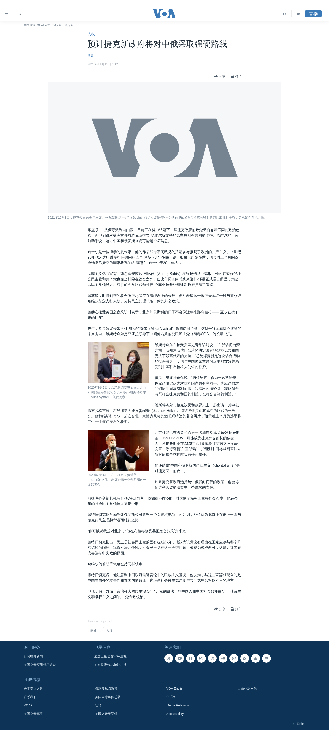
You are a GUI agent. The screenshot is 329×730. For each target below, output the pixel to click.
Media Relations (177, 705)
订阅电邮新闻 (33, 656)
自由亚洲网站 (247, 688)
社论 (98, 705)
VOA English (175, 688)
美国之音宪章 (33, 714)
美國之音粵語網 (106, 714)
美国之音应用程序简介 (40, 665)
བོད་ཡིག (170, 697)
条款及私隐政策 (106, 688)
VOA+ (28, 705)
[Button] (219, 76)
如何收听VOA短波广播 (110, 665)
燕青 (91, 56)
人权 (91, 34)
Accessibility (175, 714)
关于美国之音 (33, 688)
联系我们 (30, 697)
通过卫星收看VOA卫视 (110, 656)
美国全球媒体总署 (108, 697)
